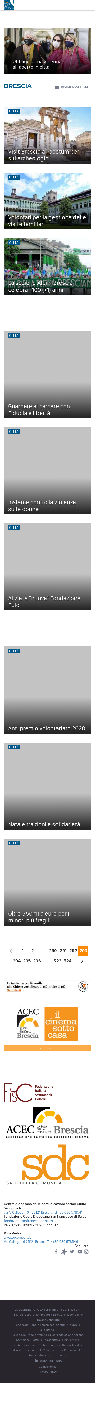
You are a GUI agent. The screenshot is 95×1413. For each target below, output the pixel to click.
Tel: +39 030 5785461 (63, 1242)
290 (53, 950)
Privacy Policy (48, 1371)
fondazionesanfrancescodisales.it (30, 1221)
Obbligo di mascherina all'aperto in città (37, 64)
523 (57, 961)
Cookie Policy (47, 1366)
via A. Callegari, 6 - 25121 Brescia (28, 1212)
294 (17, 961)
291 (63, 950)
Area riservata (48, 1360)
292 (73, 950)
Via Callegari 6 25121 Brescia (25, 1242)
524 (67, 961)
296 (37, 961)
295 (27, 961)
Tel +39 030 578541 (67, 1212)
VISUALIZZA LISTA (71, 87)
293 (83, 950)
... (43, 950)
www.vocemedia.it (17, 1237)
